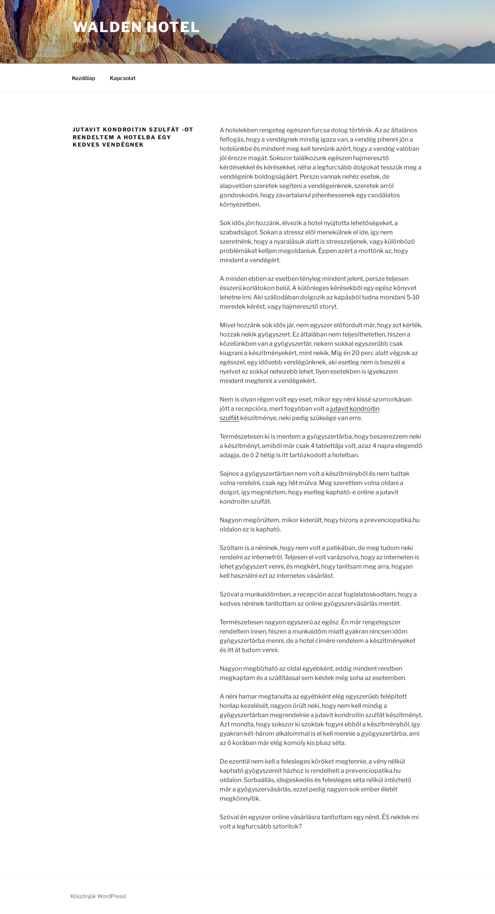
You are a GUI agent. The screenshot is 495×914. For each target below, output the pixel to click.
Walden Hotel (137, 27)
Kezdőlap (83, 78)
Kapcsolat (123, 78)
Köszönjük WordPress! (98, 896)
